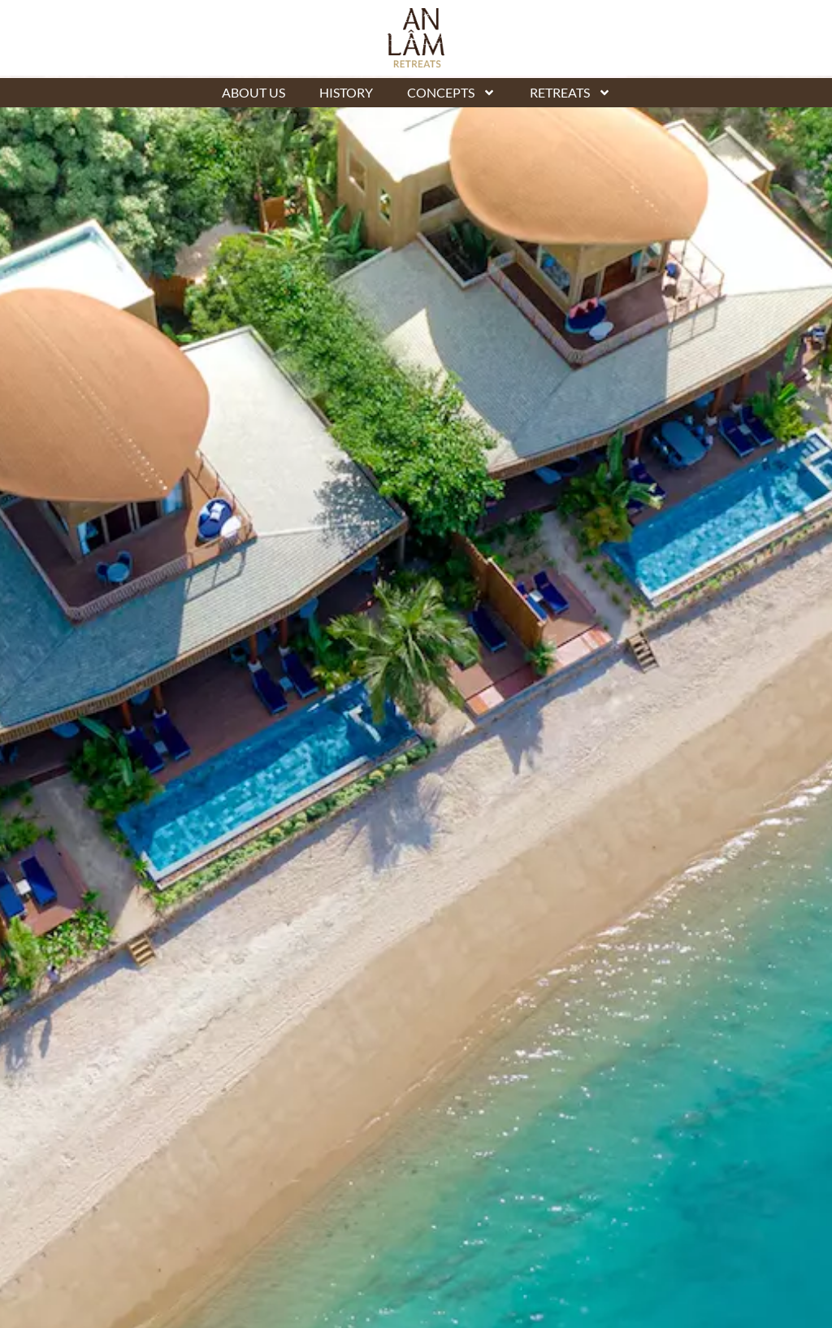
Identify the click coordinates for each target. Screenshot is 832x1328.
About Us (253, 92)
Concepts (451, 92)
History (346, 92)
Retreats (570, 92)
